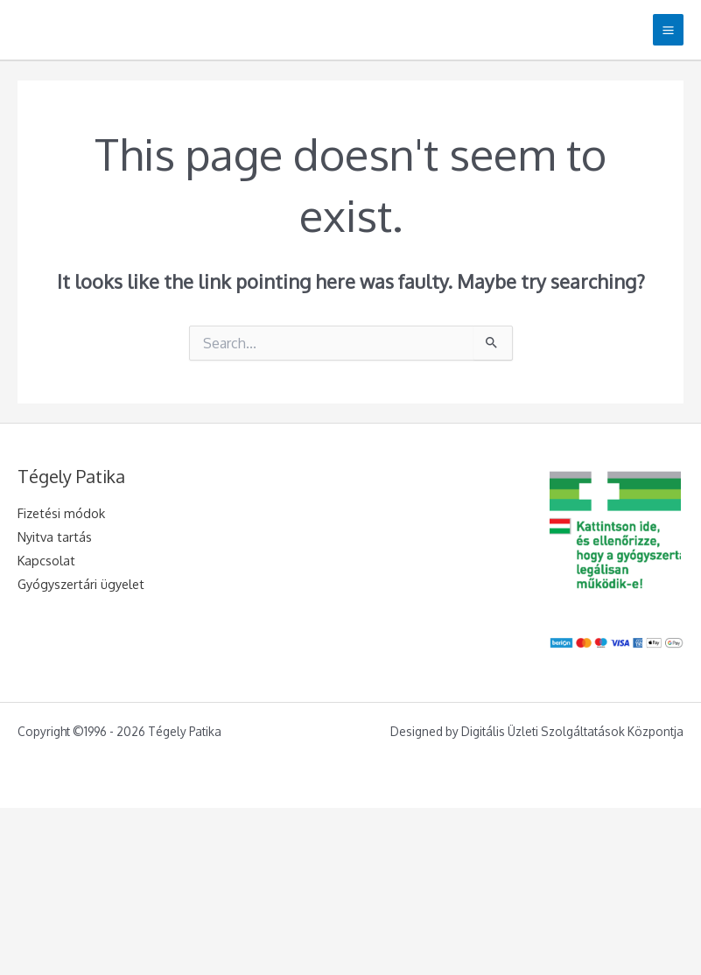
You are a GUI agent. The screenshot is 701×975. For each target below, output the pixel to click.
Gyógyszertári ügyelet (81, 584)
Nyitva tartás (55, 536)
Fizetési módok (61, 513)
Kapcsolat (46, 560)
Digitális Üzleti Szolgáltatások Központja (572, 731)
